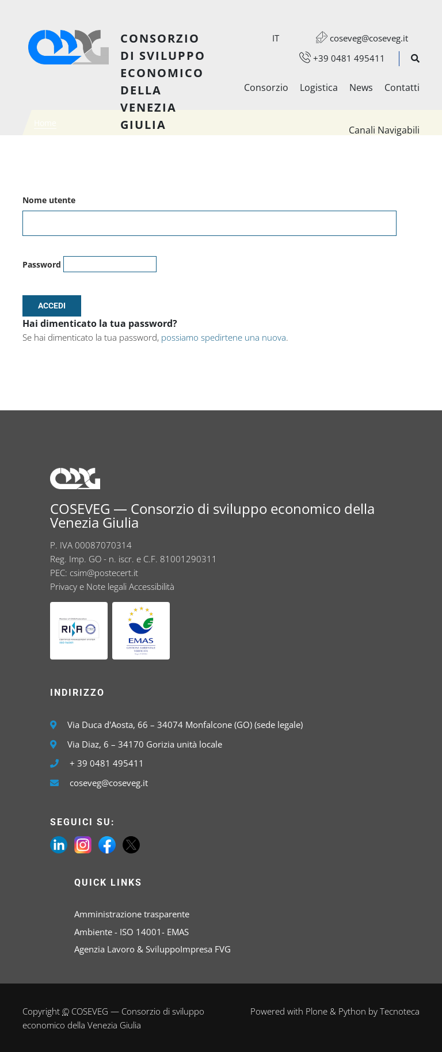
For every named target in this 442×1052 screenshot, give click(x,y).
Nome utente (48, 200)
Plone (316, 1011)
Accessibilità (151, 586)
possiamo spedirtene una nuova (223, 337)
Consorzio (266, 87)
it (275, 38)
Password (41, 264)
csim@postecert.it (104, 572)
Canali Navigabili (384, 130)
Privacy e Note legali (88, 586)
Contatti (402, 87)
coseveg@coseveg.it (356, 38)
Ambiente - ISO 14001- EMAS (131, 931)
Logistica (319, 87)
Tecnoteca (400, 1011)
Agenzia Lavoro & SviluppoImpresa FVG (152, 949)
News (361, 87)
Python (352, 1011)
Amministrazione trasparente (131, 914)
